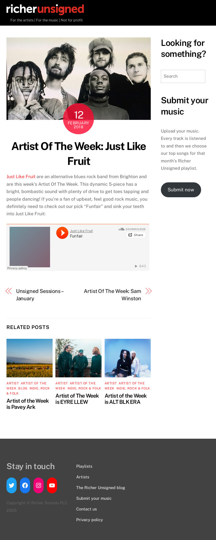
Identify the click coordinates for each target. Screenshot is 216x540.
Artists (82, 476)
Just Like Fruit (20, 176)
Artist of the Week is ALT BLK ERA (126, 399)
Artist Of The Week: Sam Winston (112, 294)
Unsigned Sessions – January (39, 294)
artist (12, 383)
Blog (22, 388)
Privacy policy (89, 519)
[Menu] (199, 10)
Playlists (84, 466)
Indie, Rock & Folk (84, 388)
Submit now (181, 189)
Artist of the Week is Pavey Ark (27, 404)
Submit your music (94, 498)
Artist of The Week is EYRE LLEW (77, 399)
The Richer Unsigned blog (100, 487)
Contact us (86, 509)
